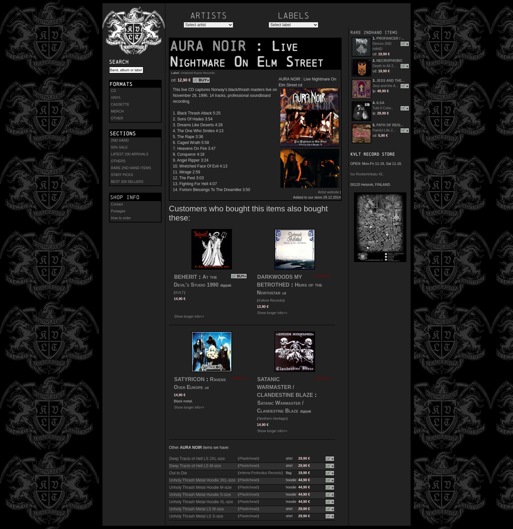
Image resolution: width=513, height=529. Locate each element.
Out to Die (178, 473)
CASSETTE (120, 104)
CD (113, 91)
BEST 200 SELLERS (127, 182)
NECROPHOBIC (390, 60)
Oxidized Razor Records (198, 73)
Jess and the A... (385, 86)
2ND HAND (120, 140)
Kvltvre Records (270, 300)
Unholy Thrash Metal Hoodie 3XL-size (202, 480)
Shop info (124, 197)
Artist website (328, 192)
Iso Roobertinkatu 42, (366, 174)
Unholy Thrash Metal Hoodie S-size (200, 494)
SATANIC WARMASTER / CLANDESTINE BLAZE (285, 387)
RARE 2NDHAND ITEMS (374, 32)
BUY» (204, 80)
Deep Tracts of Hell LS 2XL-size (197, 458)
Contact (117, 204)
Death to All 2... (384, 66)
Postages (118, 211)
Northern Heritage (272, 418)
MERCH (117, 111)
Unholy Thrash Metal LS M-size (196, 509)
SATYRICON (189, 379)
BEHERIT (185, 277)
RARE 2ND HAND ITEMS (131, 168)
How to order (121, 218)
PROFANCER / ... (390, 38)
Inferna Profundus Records (260, 473)
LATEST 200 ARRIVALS (129, 154)
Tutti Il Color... (383, 108)
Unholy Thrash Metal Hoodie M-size (200, 487)
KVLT (179, 292)
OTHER (117, 118)
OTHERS (118, 161)
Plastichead (248, 458)
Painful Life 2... (384, 130)
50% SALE (119, 147)
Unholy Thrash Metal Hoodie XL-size (201, 502)
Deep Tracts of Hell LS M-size (195, 466)
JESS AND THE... (391, 80)
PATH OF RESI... (390, 125)
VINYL (116, 97)
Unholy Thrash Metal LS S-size (196, 516)
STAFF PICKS (122, 175)
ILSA (380, 103)
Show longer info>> (189, 316)
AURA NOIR (212, 46)
